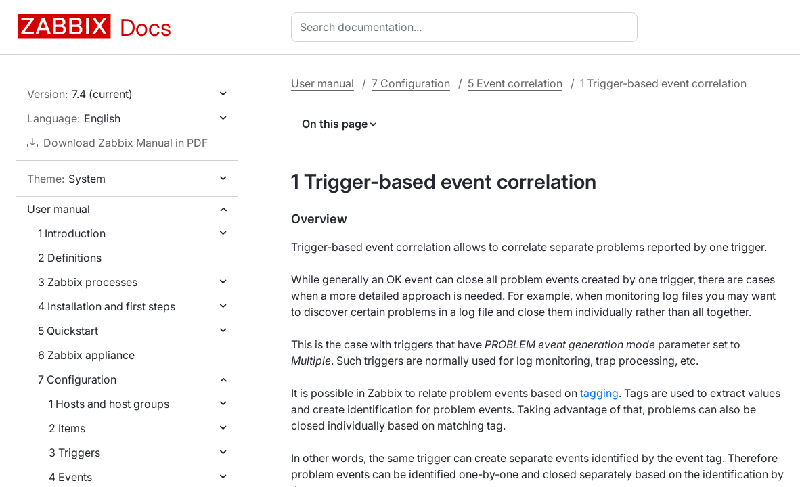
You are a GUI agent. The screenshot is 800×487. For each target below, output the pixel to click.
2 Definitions (70, 257)
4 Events (70, 477)
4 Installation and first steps (106, 306)
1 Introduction (72, 233)
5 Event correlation (515, 83)
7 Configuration (77, 379)
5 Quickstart (68, 331)
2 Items (67, 428)
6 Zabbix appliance (86, 355)
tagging (599, 393)
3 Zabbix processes (87, 282)
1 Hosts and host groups (109, 404)
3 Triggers (74, 452)
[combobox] (467, 27)
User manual (58, 209)
